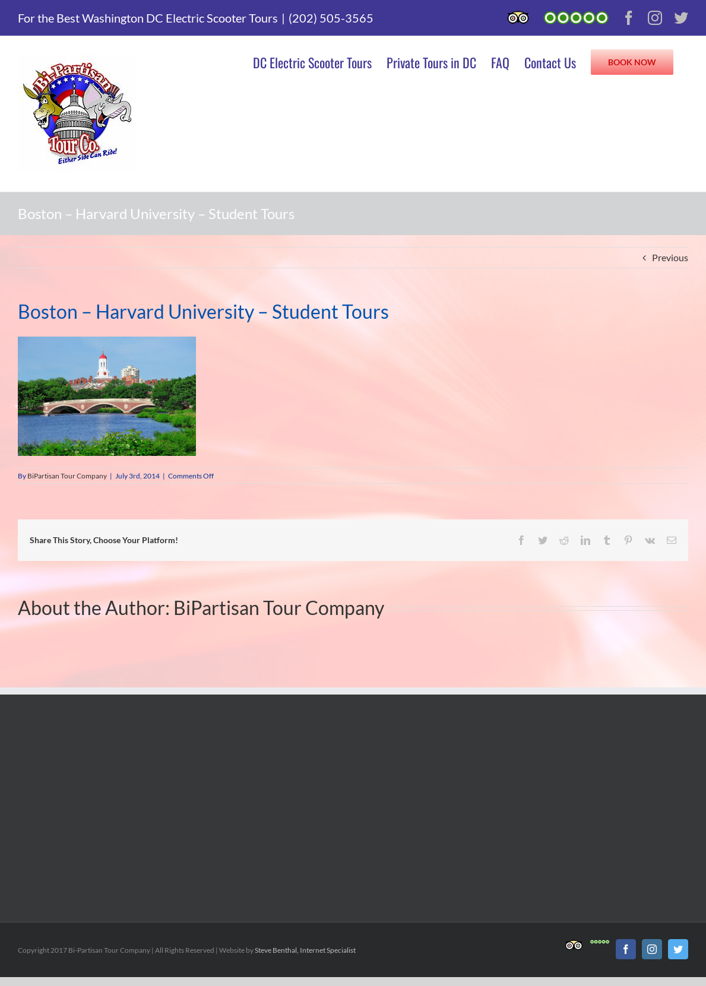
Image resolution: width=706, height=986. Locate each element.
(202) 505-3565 (331, 18)
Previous (670, 257)
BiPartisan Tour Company (67, 475)
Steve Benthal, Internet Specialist (305, 950)
